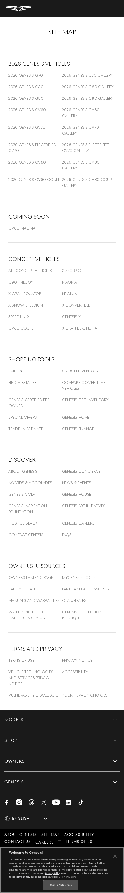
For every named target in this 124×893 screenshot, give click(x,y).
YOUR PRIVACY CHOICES (84, 695)
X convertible (76, 305)
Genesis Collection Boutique (82, 615)
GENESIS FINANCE (78, 429)
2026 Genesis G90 (25, 98)
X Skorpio (71, 270)
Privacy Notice (77, 660)
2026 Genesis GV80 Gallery (81, 165)
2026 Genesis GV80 (27, 162)
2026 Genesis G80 (25, 87)
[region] (62, 870)
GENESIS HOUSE (76, 494)
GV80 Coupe (20, 328)
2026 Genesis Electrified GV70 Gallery (86, 147)
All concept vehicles (30, 270)
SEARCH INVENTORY (80, 371)
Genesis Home (76, 417)
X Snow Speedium (25, 305)
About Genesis (22, 471)
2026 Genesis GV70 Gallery (80, 130)
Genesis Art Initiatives (83, 506)
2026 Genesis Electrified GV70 (32, 147)
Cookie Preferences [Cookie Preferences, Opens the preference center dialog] (60, 884)
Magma (69, 282)
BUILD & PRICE (20, 371)
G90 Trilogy (20, 282)
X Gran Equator (24, 293)
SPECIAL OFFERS (22, 417)
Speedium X (18, 316)
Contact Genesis (25, 534)
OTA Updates (74, 600)
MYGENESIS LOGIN (78, 577)
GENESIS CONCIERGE (81, 471)
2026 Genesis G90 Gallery (88, 98)
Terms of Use (22, 876)
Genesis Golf (21, 494)
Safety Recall (22, 589)
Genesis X (71, 316)
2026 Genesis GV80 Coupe (34, 179)
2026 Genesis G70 (25, 75)
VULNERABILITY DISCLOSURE (33, 695)
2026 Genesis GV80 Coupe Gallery (88, 182)
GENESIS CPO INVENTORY (85, 400)
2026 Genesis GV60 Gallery (81, 113)
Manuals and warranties (33, 600)
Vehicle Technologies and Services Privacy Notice (30, 678)
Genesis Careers (78, 523)
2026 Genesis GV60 (27, 110)
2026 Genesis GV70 (26, 127)
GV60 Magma (21, 228)
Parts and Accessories (85, 589)
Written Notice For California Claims (28, 615)
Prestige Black (22, 523)
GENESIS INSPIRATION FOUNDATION (27, 509)
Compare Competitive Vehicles (83, 385)
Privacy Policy (52, 873)
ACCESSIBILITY (75, 672)
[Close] (115, 856)
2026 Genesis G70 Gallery (87, 75)
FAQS (67, 534)
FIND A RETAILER (22, 382)
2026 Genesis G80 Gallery (88, 87)
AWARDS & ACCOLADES (30, 483)
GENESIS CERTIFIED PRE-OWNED (29, 403)
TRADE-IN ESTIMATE (25, 429)
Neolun (69, 293)
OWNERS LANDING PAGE (30, 577)
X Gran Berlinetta (79, 328)
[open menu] (115, 8)
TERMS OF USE (21, 660)
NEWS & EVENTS (76, 483)
